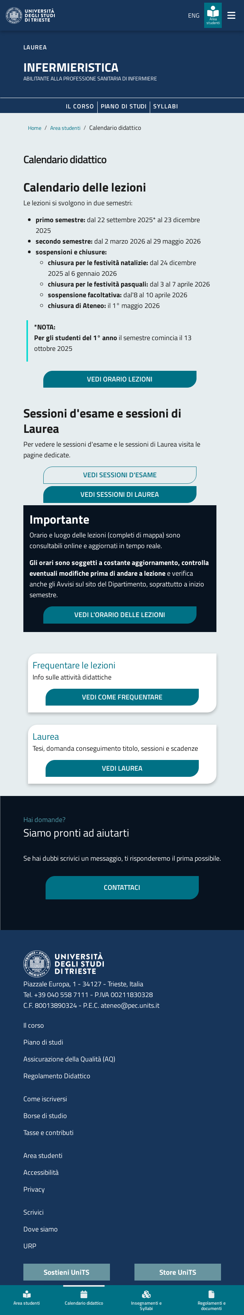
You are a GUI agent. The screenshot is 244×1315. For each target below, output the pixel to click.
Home (34, 128)
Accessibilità (41, 1172)
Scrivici (33, 1212)
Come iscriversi (45, 1099)
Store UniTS (177, 1271)
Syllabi (165, 106)
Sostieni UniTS (66, 1271)
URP (29, 1246)
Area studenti (65, 128)
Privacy (34, 1189)
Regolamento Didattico (56, 1076)
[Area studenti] (213, 15)
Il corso (80, 106)
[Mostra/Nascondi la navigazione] (231, 15)
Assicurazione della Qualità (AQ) (69, 1059)
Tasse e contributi (48, 1132)
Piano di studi (43, 1042)
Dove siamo (40, 1229)
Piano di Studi (124, 106)
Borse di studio (45, 1115)
